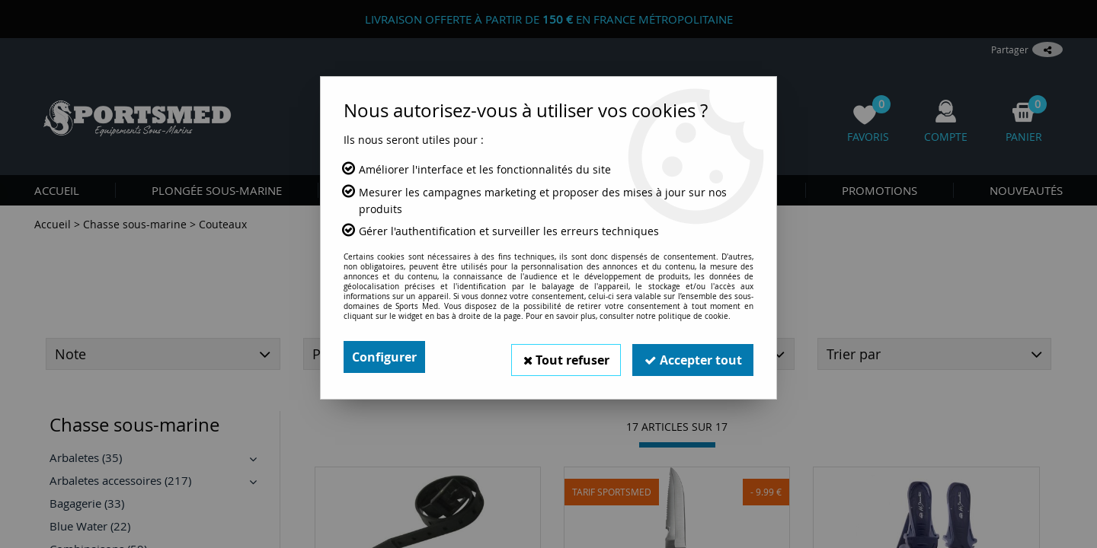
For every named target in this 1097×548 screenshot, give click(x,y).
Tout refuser (564, 357)
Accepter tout (692, 357)
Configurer (384, 357)
